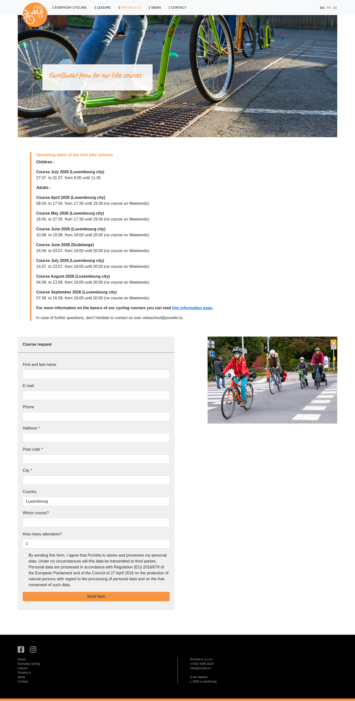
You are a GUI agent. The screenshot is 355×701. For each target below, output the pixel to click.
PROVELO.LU (130, 7)
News (21, 677)
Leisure (22, 668)
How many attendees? (42, 534)
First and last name (39, 364)
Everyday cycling (29, 664)
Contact (23, 681)
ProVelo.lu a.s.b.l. (201, 659)
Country (29, 492)
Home (22, 659)
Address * (31, 428)
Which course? (36, 513)
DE (335, 8)
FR (329, 8)
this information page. (192, 308)
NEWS (155, 7)
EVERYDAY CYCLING (70, 7)
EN (322, 8)
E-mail (28, 386)
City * (27, 470)
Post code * (33, 449)
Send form (96, 596)
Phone (28, 407)
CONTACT (177, 7)
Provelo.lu (24, 672)
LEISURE (103, 7)
